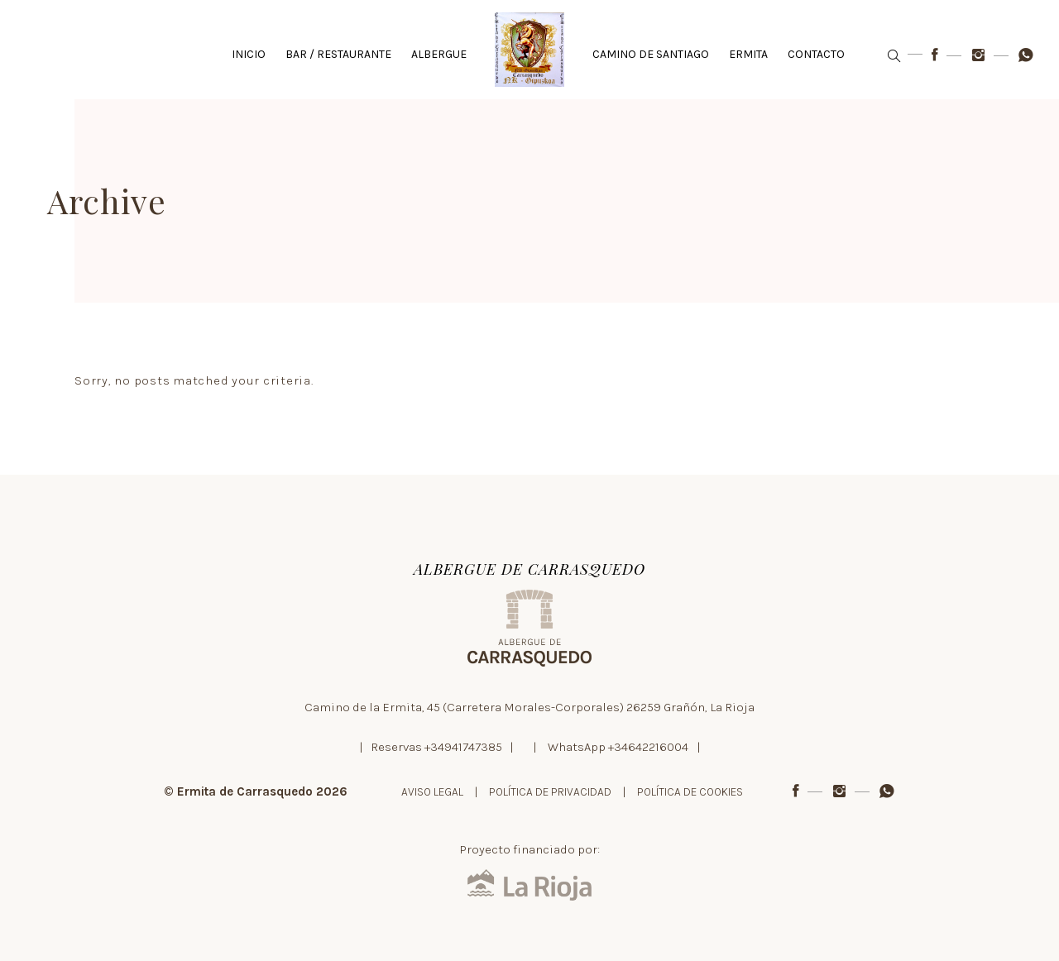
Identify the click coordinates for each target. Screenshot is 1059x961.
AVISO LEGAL (432, 792)
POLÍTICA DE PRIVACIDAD (550, 792)
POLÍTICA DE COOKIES (690, 792)
